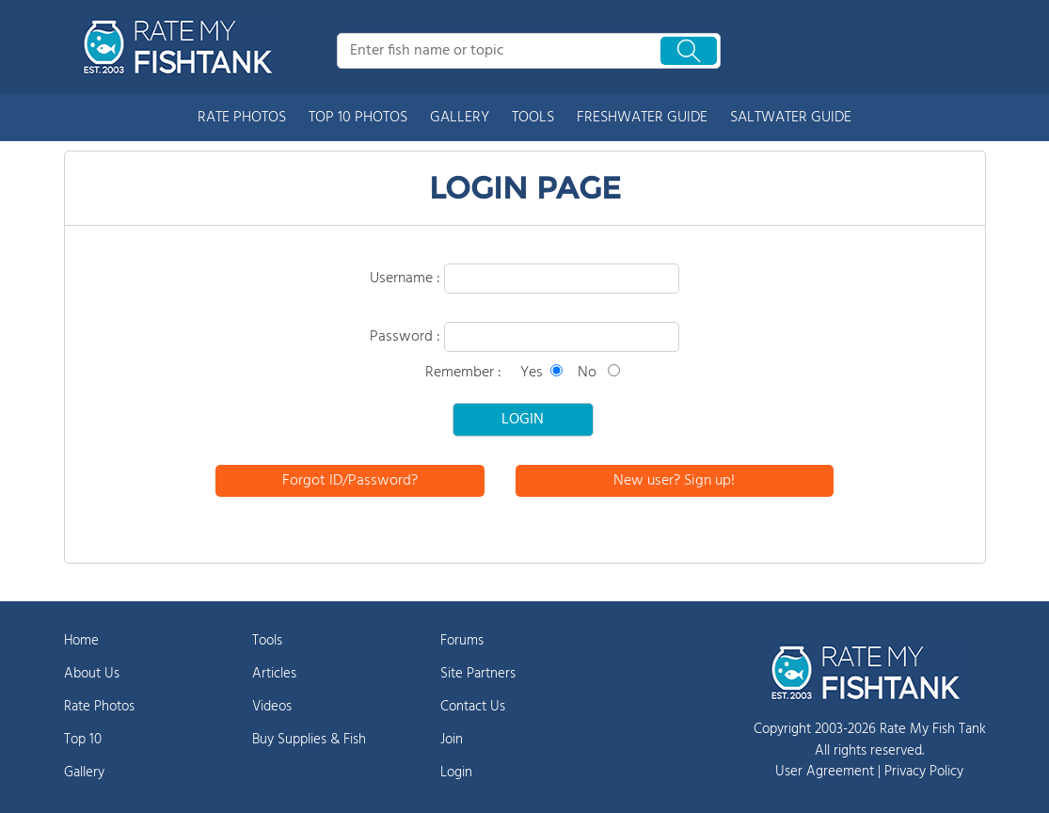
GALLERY (459, 117)
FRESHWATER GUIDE (642, 117)
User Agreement (824, 771)
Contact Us (472, 706)
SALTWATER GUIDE (790, 117)
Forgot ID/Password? (350, 481)
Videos (272, 706)
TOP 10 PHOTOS (358, 117)
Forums (462, 641)
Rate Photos (99, 706)
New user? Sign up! (674, 481)
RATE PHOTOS (242, 117)
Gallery (84, 772)
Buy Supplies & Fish (309, 739)
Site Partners (478, 673)
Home (81, 641)
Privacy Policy (923, 771)
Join (451, 739)
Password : (407, 337)
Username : (407, 278)
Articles (274, 673)
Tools (267, 641)
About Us (91, 673)
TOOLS (533, 117)
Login (456, 772)
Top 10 (83, 739)
